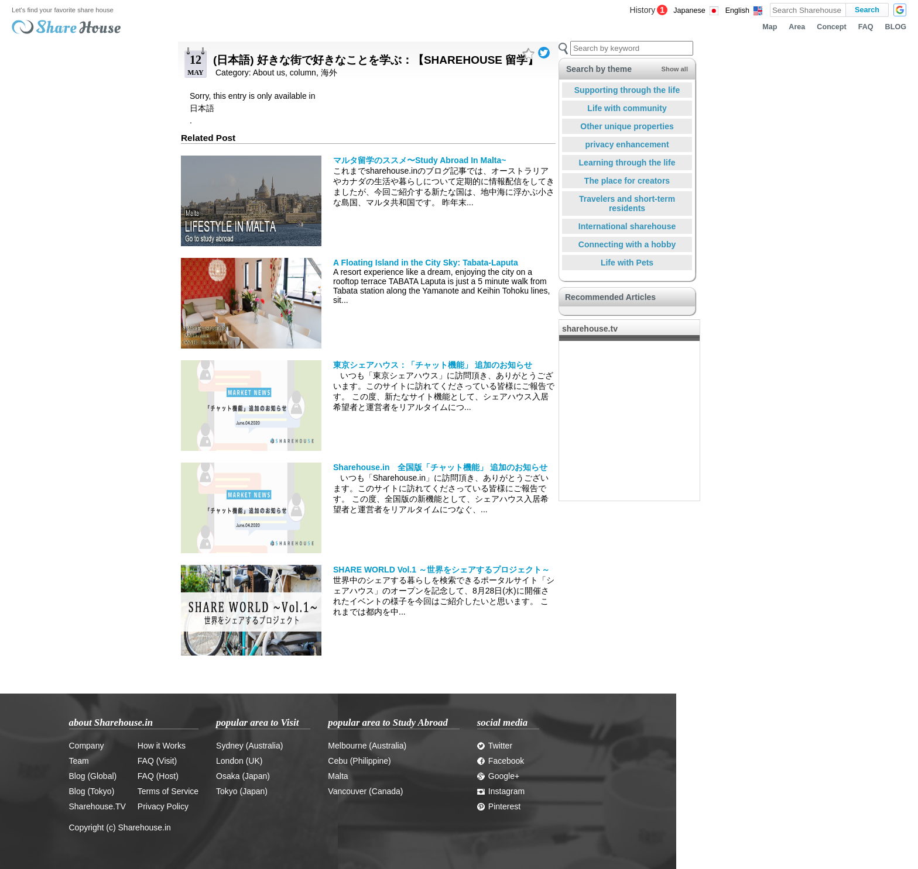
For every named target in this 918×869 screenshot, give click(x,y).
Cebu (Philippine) (359, 760)
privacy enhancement (627, 144)
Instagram (501, 791)
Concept (831, 27)
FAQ (866, 27)
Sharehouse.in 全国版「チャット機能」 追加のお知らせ (440, 467)
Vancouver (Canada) (365, 791)
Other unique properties (626, 126)
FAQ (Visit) (157, 760)
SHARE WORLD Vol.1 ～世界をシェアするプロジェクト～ (441, 569)
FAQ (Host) (158, 776)
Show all (675, 69)
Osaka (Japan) (243, 776)
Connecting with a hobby (627, 244)
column (303, 72)
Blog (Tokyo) (92, 791)
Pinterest (498, 806)
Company (86, 745)
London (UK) (239, 760)
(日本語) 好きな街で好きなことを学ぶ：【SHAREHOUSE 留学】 (376, 60)
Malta (338, 776)
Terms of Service (168, 791)
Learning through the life (627, 162)
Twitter (494, 745)
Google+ (498, 776)
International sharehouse (627, 226)
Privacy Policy (163, 806)
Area (797, 27)
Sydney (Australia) (249, 745)
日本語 (202, 108)
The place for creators (627, 180)
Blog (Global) (93, 776)
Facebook (500, 760)
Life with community (626, 108)
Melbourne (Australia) (367, 745)
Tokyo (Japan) (242, 791)
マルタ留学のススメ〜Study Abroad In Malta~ (419, 160)
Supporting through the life (627, 90)
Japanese (689, 10)
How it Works (162, 745)
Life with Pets (627, 262)
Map (769, 27)
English (737, 10)
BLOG (895, 27)
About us (269, 72)
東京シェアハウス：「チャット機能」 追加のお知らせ (432, 365)
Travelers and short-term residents (627, 203)
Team (79, 760)
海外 (329, 72)
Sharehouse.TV (97, 806)
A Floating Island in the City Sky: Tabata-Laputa (425, 262)
